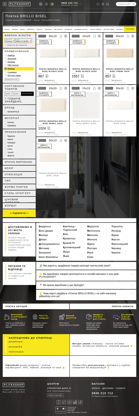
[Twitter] (64, 402)
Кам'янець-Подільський (70, 228)
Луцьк (66, 251)
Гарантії (120, 388)
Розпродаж (130, 29)
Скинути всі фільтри (16, 45)
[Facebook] (59, 402)
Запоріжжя (45, 252)
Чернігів (116, 252)
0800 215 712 (69, 3)
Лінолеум (48, 29)
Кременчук (69, 238)
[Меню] (5, 4)
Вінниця (43, 235)
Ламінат (39, 29)
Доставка (108, 388)
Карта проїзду (55, 395)
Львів (66, 256)
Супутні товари (95, 29)
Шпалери (119, 29)
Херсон (115, 239)
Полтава (92, 248)
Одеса (91, 244)
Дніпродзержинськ (49, 244)
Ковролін (30, 29)
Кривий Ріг (69, 243)
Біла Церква (46, 230)
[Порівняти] (103, 4)
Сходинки (68, 29)
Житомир (44, 248)
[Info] (47, 4)
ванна (9, 139)
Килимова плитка (80, 29)
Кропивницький (71, 247)
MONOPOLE (12, 112)
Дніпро (43, 239)
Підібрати (19, 213)
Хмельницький (119, 244)
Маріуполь (93, 226)
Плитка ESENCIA (123, 306)
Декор (22, 29)
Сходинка (12, 72)
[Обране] (98, 4)
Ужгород (116, 230)
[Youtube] (69, 402)
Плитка (7, 29)
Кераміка (10, 125)
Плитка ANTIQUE (16, 306)
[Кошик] (107, 4)
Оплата (96, 388)
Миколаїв (92, 235)
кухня (9, 146)
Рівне (90, 252)
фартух (9, 155)
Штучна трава (109, 29)
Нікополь (92, 239)
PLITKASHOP (13, 385)
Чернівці (116, 248)
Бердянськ (45, 226)
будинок (10, 136)
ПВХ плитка (58, 29)
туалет (9, 152)
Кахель (9, 122)
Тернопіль (117, 226)
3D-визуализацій (96, 367)
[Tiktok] (80, 402)
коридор (10, 142)
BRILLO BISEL (22, 40)
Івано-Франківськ (48, 257)
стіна (8, 149)
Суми (90, 257)
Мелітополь (93, 230)
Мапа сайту (8, 392)
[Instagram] (75, 402)
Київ (65, 234)
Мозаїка (15, 29)
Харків (115, 235)
